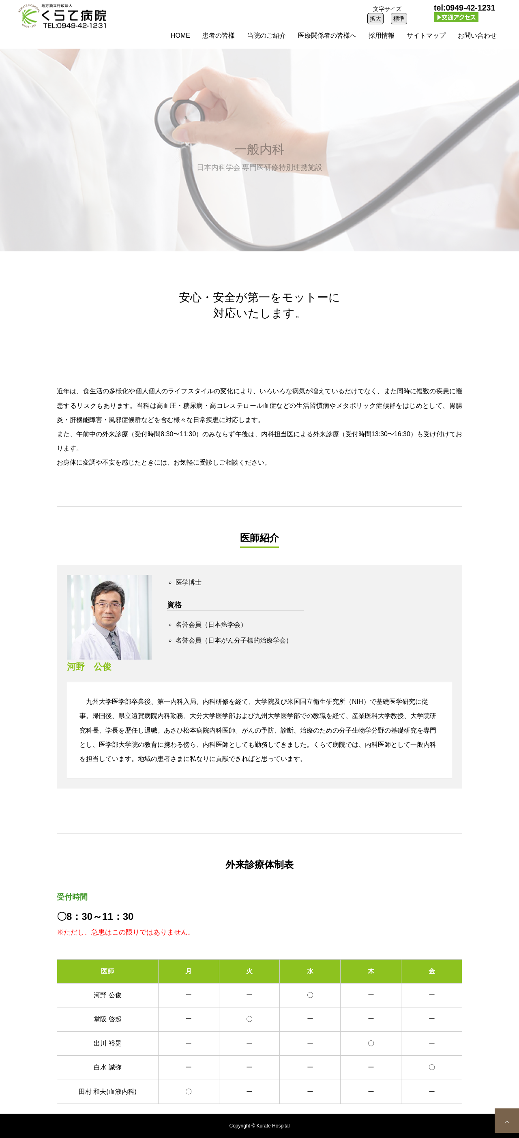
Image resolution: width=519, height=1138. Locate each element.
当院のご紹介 (266, 35)
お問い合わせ (477, 35)
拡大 (375, 18)
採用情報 (382, 35)
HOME (180, 35)
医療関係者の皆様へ (327, 35)
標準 (399, 18)
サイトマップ (426, 35)
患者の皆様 (218, 35)
